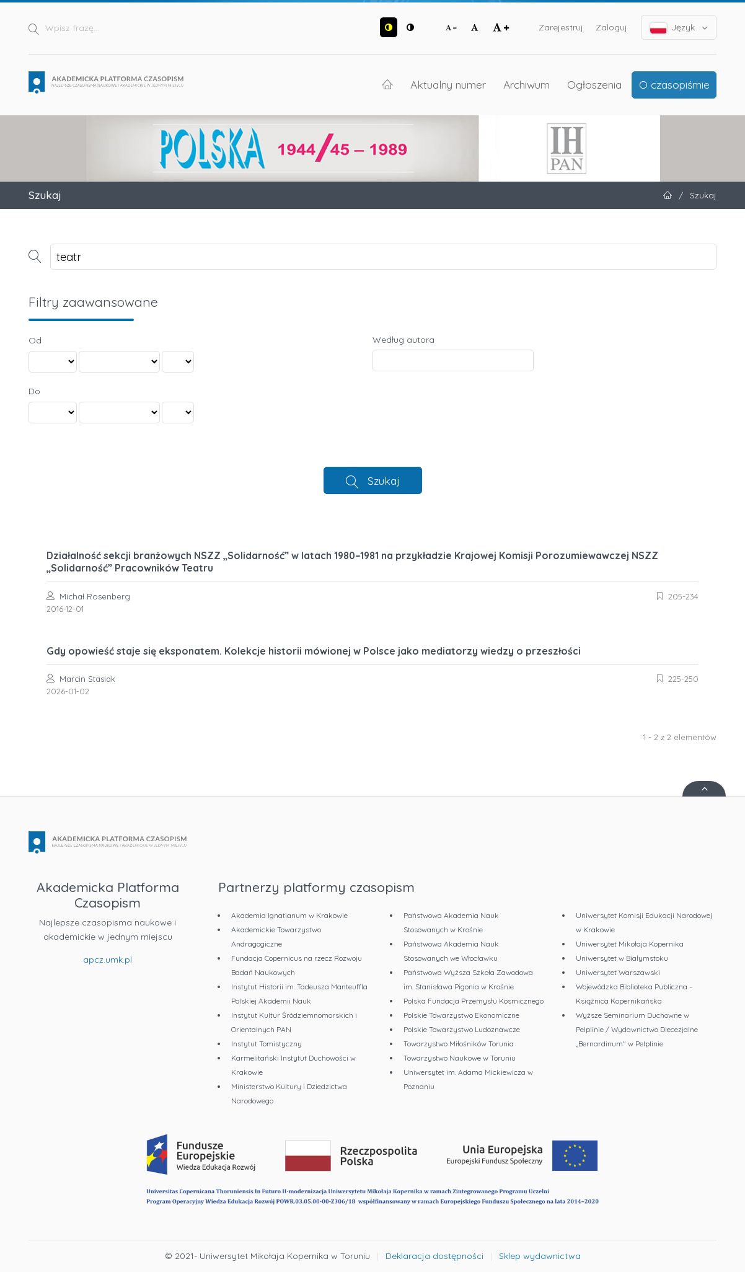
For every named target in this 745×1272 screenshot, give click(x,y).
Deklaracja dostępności (434, 1255)
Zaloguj (611, 27)
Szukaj (384, 480)
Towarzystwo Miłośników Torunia (458, 1043)
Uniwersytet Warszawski (618, 972)
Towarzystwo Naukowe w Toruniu (459, 1057)
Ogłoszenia (594, 84)
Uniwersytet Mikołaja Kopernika (630, 943)
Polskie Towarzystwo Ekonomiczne (461, 1015)
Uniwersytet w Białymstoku (622, 958)
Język (679, 27)
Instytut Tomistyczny (266, 1043)
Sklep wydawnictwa (540, 1255)
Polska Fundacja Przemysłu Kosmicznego (473, 1000)
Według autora (403, 339)
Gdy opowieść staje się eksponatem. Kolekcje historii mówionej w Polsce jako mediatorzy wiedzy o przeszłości (313, 651)
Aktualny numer (448, 84)
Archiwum (526, 84)
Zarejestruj (561, 27)
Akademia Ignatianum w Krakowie (289, 915)
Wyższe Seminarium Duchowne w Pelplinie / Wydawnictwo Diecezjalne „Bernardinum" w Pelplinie (637, 1029)
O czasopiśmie (674, 84)
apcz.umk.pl (107, 959)
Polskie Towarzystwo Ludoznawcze (461, 1029)
